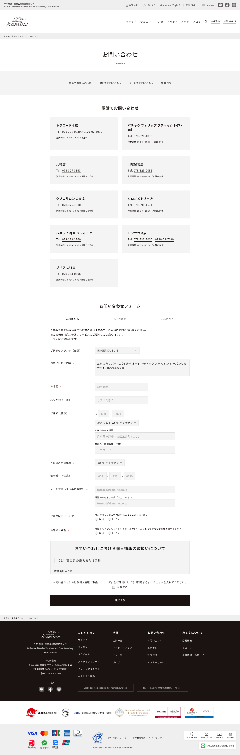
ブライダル (84, 654)
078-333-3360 (71, 239)
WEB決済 (132, 5)
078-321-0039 (71, 132)
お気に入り (148, 5)
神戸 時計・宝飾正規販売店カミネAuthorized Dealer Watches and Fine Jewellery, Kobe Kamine (31, 5)
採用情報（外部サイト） (195, 655)
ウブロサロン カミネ (70, 198)
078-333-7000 (143, 239)
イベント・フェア (178, 21)
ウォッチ (131, 21)
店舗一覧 (117, 640)
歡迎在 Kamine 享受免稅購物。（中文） (162, 687)
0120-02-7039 (93, 132)
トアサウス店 (137, 233)
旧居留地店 (135, 164)
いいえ (116, 519)
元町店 (61, 164)
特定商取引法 (138, 738)
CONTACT (33, 36)
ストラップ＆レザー (89, 661)
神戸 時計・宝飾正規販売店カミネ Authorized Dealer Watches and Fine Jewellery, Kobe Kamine (50, 648)
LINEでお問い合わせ (110, 83)
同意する (122, 587)
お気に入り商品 (86, 676)
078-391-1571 (143, 205)
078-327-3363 (71, 171)
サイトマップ (155, 738)
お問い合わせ (229, 21)
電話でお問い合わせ (80, 83)
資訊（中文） (192, 5)
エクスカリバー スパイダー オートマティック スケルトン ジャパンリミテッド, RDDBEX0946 (142, 368)
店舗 (160, 21)
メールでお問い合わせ (141, 83)
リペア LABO (65, 267)
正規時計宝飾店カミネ (13, 36)
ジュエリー (147, 21)
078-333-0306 (71, 274)
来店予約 (215, 21)
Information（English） (170, 5)
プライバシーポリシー (118, 738)
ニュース (117, 655)
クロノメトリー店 (140, 198)
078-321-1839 (143, 136)
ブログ (197, 21)
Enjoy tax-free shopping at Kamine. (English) (106, 687)
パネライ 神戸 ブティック (74, 233)
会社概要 (187, 640)
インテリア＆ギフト (89, 669)
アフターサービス (157, 662)
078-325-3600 (71, 205)
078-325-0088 (143, 171)
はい (101, 519)
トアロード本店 (67, 125)
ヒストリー (188, 648)
